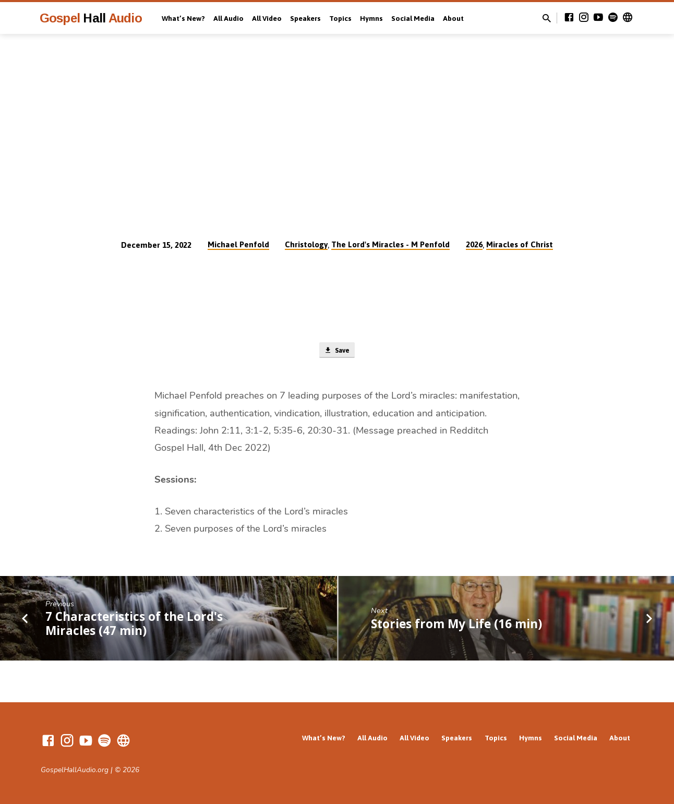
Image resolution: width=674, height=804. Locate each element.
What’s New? (183, 18)
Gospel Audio (91, 18)
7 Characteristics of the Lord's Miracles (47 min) (134, 625)
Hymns (371, 18)
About (453, 18)
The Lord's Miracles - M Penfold (390, 244)
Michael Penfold (238, 244)
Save (337, 351)
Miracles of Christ (519, 244)
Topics (340, 18)
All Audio (228, 18)
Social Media (413, 18)
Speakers (305, 18)
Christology (306, 244)
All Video (267, 18)
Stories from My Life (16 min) (456, 626)
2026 (474, 244)
